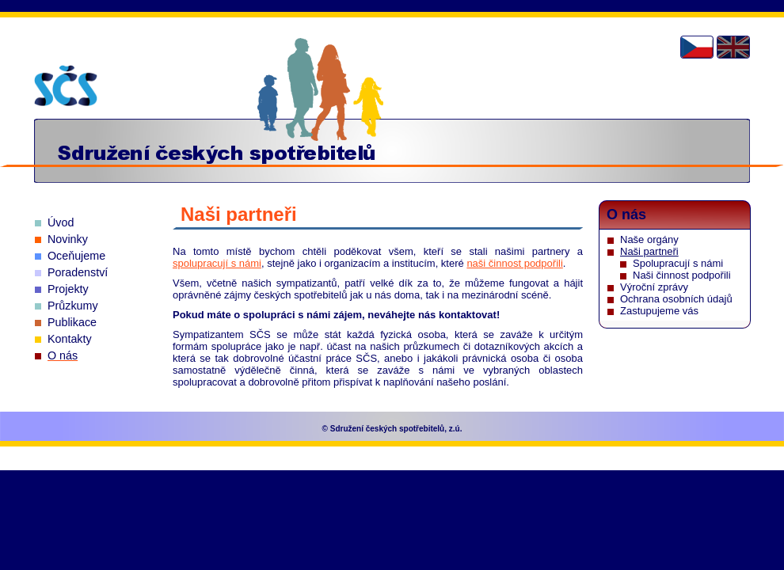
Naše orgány (649, 239)
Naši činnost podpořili (682, 275)
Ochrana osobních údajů (676, 299)
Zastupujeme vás (659, 311)
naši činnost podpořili (514, 263)
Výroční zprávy (654, 287)
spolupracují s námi (217, 263)
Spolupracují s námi (678, 263)
